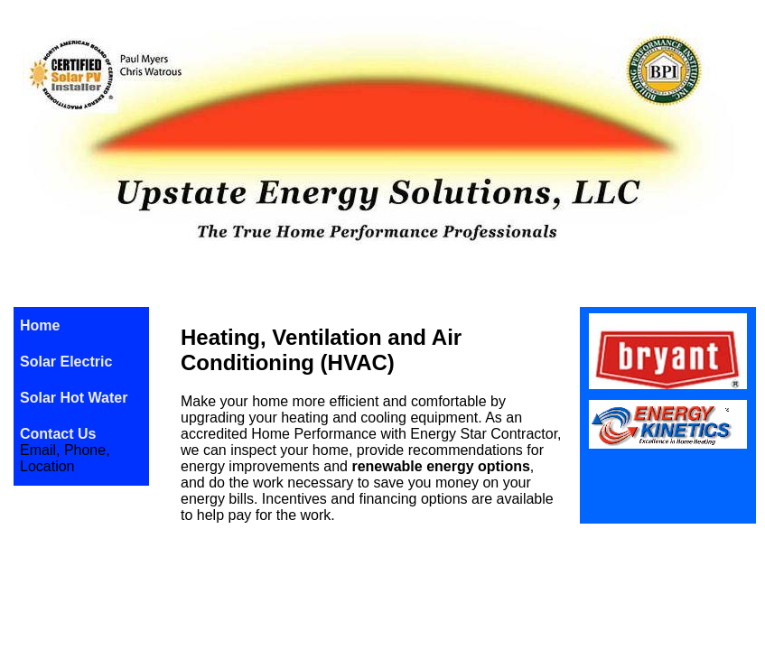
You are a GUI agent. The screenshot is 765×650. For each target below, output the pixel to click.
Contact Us (58, 433)
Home (40, 325)
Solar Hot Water (73, 397)
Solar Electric (66, 361)
